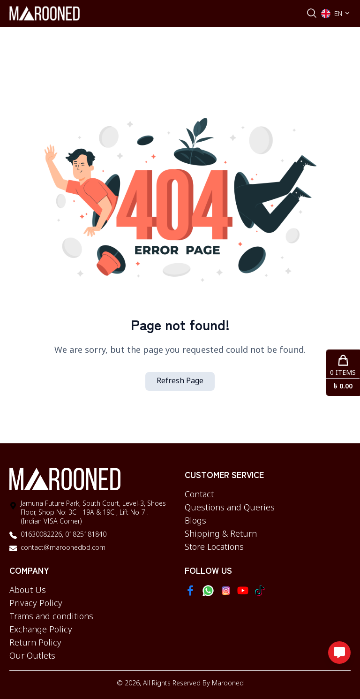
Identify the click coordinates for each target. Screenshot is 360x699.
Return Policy (35, 643)
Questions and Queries (230, 508)
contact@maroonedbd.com (63, 548)
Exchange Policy (40, 630)
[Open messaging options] (339, 652)
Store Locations (214, 547)
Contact (199, 495)
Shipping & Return (221, 534)
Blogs (195, 521)
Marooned (228, 683)
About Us (27, 590)
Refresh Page (180, 381)
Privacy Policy (35, 603)
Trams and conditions (51, 617)
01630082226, (42, 535)
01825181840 (84, 535)
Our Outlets (32, 656)
